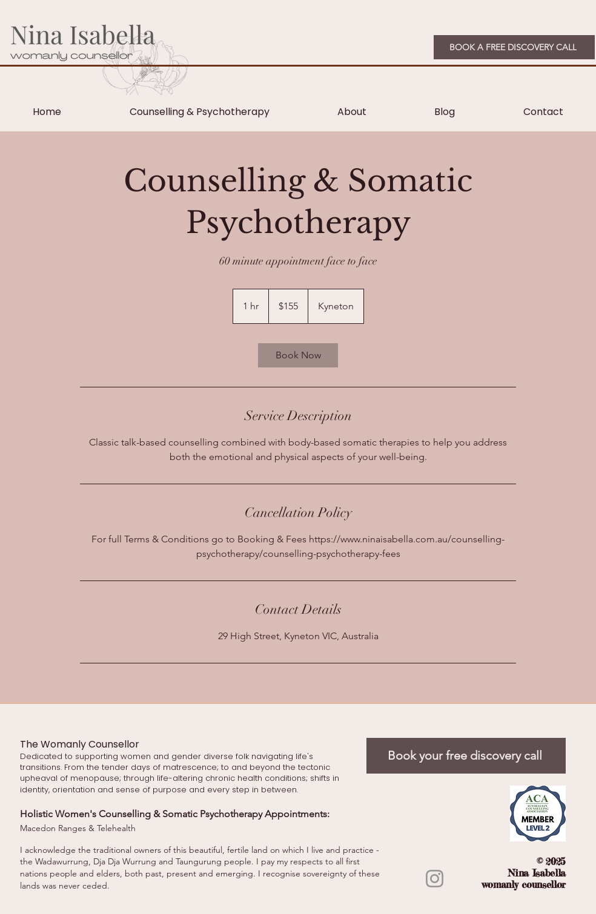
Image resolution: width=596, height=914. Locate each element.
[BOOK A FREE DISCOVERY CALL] (514, 47)
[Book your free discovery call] (466, 756)
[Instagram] (434, 878)
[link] (298, 355)
